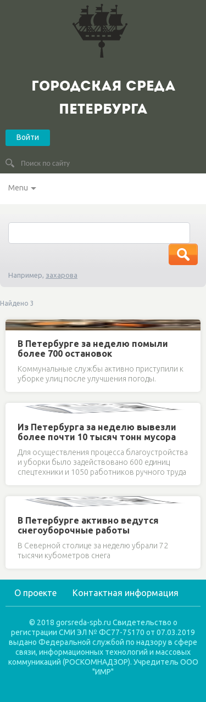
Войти (27, 137)
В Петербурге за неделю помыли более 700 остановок (93, 348)
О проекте (35, 593)
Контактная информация (126, 593)
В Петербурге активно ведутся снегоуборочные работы (88, 525)
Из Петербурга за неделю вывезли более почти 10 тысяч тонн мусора (97, 432)
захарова (61, 275)
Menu (18, 187)
